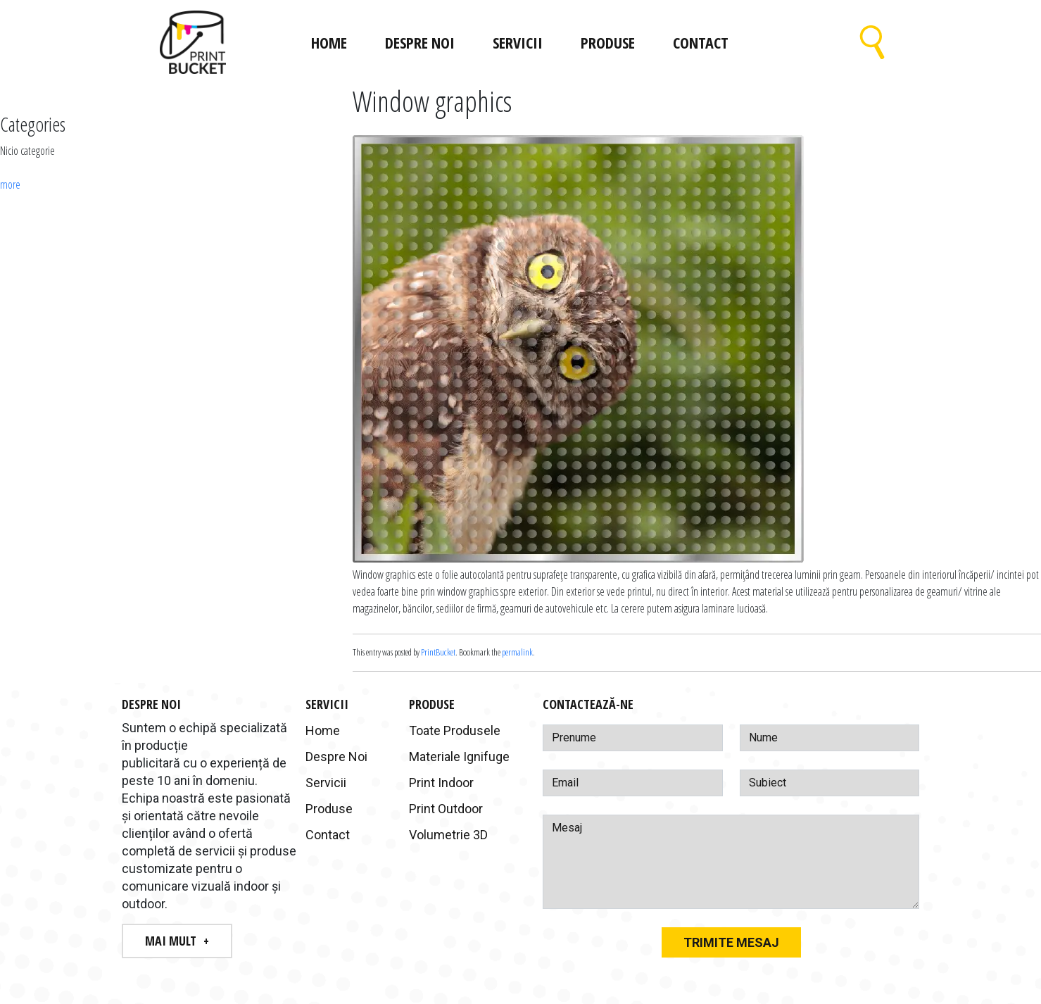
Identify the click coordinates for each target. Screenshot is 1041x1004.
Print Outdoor (446, 808)
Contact (700, 42)
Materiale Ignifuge (459, 756)
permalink (517, 652)
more (10, 184)
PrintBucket (438, 652)
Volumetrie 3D (448, 834)
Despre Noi (420, 42)
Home (329, 42)
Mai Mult (170, 940)
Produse (608, 42)
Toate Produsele (454, 730)
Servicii (518, 42)
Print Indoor (441, 782)
